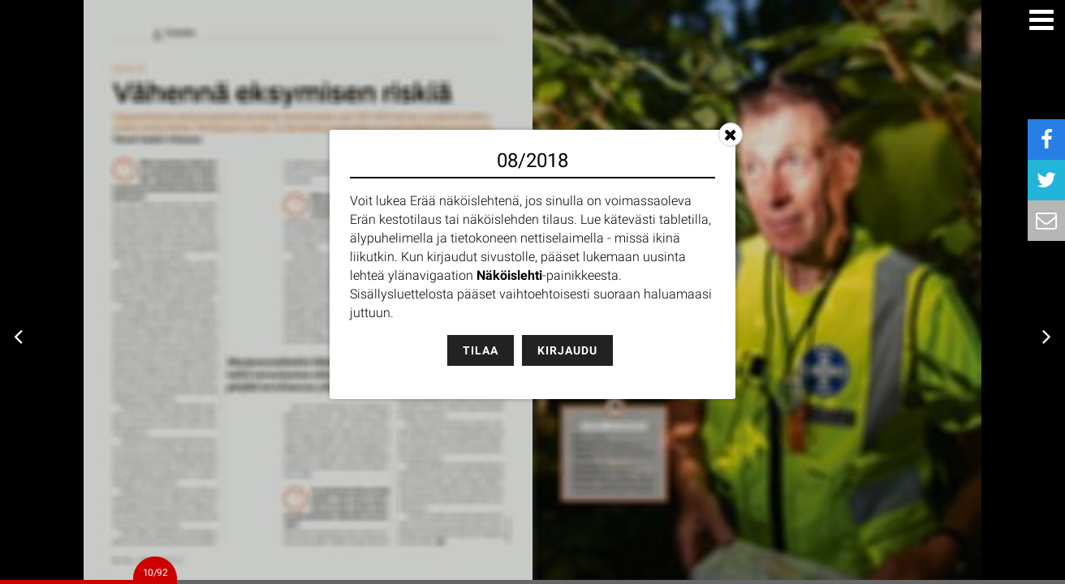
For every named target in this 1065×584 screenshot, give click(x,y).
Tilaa (480, 350)
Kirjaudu (567, 350)
